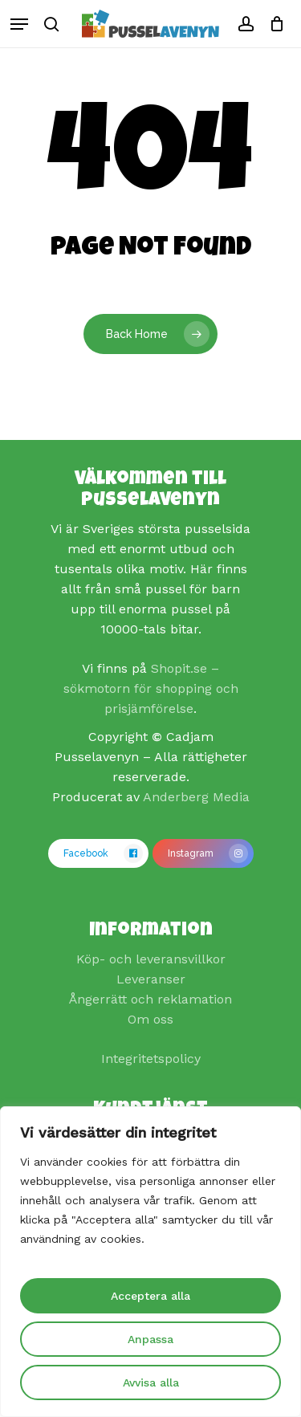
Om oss (150, 1019)
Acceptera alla (150, 1295)
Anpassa (150, 1339)
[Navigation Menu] (19, 24)
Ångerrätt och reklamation (150, 999)
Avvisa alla (151, 1382)
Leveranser (150, 979)
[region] (150, 1261)
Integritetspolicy (151, 1058)
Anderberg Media (196, 796)
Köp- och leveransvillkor (151, 959)
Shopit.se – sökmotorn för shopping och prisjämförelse (150, 688)
